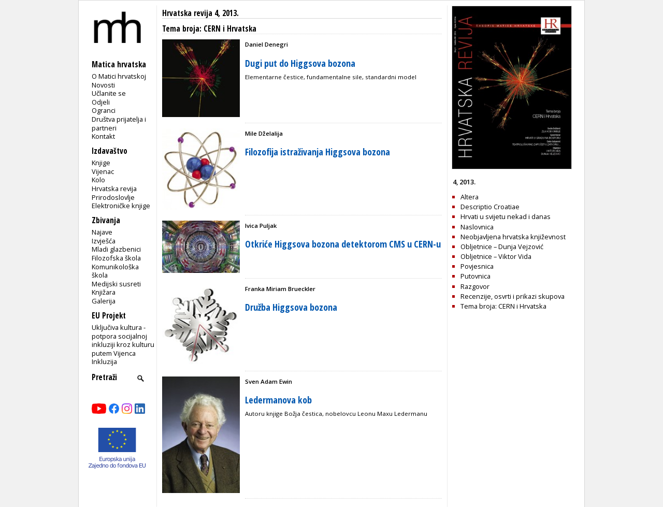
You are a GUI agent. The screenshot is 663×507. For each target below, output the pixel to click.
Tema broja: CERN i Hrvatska (503, 306)
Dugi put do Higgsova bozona (300, 63)
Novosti (103, 85)
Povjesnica (477, 266)
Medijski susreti (116, 283)
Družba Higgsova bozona (291, 307)
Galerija (104, 301)
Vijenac (103, 171)
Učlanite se (109, 93)
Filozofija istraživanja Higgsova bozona (317, 152)
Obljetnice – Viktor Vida (495, 256)
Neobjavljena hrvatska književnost (513, 236)
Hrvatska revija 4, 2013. (200, 13)
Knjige (101, 162)
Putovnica (475, 276)
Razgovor (474, 286)
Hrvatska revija (114, 188)
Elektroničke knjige (121, 205)
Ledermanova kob (278, 400)
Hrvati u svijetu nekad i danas (505, 216)
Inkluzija (104, 361)
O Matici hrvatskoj (119, 76)
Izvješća (104, 240)
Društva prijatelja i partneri (119, 123)
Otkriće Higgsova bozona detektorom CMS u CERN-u (343, 244)
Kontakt (103, 136)
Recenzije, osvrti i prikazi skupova (512, 296)
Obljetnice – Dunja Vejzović (501, 246)
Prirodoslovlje (113, 197)
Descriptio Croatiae (490, 206)
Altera (469, 196)
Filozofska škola (116, 258)
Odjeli (101, 102)
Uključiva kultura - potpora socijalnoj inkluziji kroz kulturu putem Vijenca (123, 340)
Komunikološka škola (115, 271)
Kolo (98, 179)
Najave (102, 232)
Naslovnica (477, 226)
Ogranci (104, 110)
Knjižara (104, 292)
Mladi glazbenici (116, 249)
